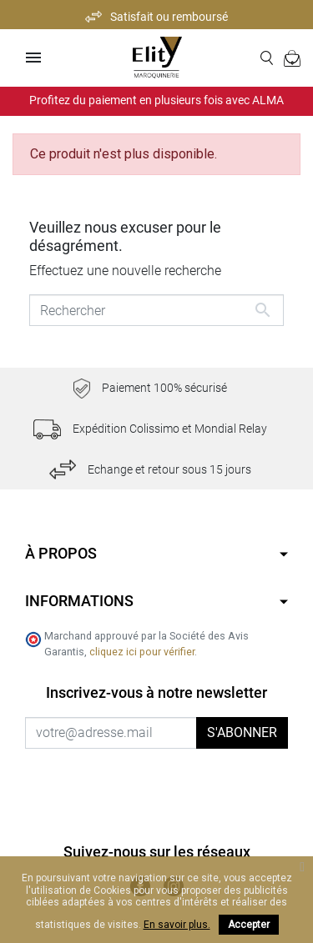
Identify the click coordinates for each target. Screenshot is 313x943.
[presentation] (164, 781)
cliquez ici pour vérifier (141, 651)
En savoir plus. (177, 924)
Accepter (249, 924)
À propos (61, 553)
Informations (79, 600)
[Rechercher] (156, 310)
